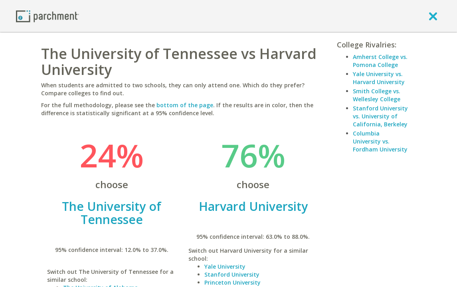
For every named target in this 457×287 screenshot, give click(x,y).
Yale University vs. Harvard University (379, 78)
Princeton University (232, 282)
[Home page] (47, 16)
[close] (433, 16)
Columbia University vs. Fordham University (380, 141)
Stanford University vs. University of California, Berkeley (380, 116)
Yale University (224, 266)
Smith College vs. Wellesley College (376, 95)
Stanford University (231, 274)
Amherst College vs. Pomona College (380, 61)
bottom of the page (184, 105)
